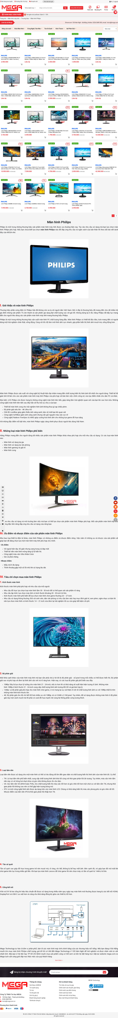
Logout (116, 1)
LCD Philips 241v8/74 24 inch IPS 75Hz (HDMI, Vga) (81, 204)
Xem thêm (59, 960)
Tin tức (32, 990)
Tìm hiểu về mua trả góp (66, 985)
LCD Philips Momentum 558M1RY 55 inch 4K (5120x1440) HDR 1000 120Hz (105, 169)
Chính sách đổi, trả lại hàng (67, 995)
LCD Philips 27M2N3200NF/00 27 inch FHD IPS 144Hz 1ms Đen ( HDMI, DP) (10, 59)
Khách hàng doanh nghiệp (37, 998)
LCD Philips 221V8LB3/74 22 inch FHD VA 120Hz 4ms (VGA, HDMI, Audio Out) (81, 59)
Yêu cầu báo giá (48, 1)
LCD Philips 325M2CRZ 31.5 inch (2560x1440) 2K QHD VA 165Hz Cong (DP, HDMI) (82, 95)
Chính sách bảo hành (65, 993)
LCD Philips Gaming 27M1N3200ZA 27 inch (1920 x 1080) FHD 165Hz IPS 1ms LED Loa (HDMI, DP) (59, 95)
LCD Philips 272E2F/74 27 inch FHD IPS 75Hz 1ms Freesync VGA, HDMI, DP (58, 169)
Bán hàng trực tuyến (6, 1)
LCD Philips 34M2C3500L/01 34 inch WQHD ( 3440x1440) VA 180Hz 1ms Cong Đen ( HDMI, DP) (35, 59)
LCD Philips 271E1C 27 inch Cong (57, 203)
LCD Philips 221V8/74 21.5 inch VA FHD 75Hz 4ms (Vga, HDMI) (82, 168)
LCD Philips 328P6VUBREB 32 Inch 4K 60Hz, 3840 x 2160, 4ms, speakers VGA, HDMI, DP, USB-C (106, 132)
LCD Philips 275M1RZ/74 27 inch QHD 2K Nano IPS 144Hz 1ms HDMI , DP (11, 169)
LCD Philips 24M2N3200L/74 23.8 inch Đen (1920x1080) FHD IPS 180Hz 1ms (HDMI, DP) (34, 95)
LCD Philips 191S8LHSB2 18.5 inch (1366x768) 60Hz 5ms (58, 131)
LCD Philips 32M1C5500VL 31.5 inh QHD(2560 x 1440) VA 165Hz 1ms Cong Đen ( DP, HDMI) (105, 59)
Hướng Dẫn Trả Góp (20, 1)
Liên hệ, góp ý (34, 995)
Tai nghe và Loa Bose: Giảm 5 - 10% (37, 14)
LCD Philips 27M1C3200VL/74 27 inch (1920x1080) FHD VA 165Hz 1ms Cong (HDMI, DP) (35, 132)
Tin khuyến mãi (34, 993)
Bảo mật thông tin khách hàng (68, 998)
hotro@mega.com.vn (8, 1001)
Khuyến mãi (33, 1)
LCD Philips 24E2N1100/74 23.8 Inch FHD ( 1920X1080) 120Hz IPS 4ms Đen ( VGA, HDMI (11, 95)
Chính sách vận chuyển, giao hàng (69, 987)
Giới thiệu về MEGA (35, 985)
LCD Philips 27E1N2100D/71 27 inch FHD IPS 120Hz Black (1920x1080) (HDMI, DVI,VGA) (58, 59)
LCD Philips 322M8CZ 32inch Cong (35, 203)
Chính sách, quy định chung (67, 990)
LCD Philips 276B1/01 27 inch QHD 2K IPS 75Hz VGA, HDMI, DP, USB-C (35, 168)
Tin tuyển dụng (34, 987)
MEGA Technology (94, 980)
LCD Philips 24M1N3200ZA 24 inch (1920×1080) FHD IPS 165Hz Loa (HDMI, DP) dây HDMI (11, 132)
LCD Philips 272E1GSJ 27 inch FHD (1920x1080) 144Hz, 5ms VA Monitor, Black (82, 132)
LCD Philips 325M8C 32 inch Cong (11, 203)
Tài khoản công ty (35, 1000)
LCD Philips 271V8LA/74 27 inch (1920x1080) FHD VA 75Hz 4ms (104, 95)
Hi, (112, 1)
